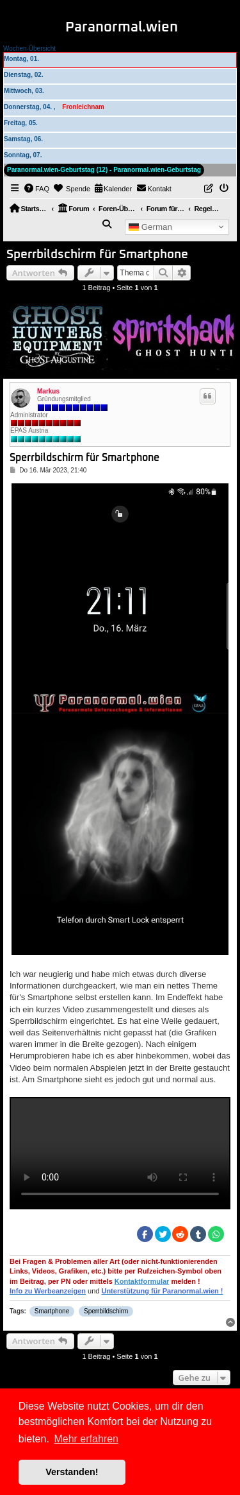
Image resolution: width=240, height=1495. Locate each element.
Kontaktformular (142, 1281)
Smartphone (52, 1311)
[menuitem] (37, 188)
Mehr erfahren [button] (86, 1438)
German (150, 226)
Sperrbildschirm (106, 1311)
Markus (48, 391)
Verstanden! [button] (71, 1472)
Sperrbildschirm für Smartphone (97, 254)
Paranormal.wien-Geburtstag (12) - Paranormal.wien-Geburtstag (104, 169)
